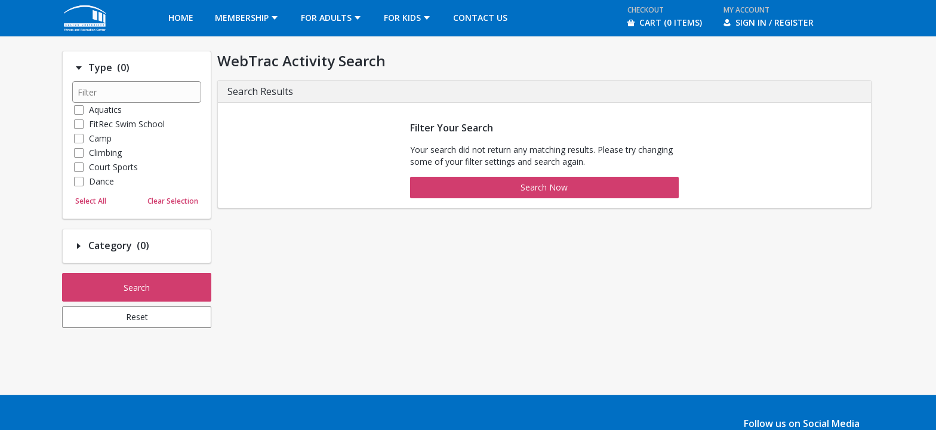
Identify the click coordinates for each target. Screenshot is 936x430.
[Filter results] (136, 92)
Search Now (544, 187)
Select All (90, 201)
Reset (137, 316)
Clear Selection (172, 201)
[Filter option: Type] (79, 68)
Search (137, 287)
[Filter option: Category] (79, 246)
